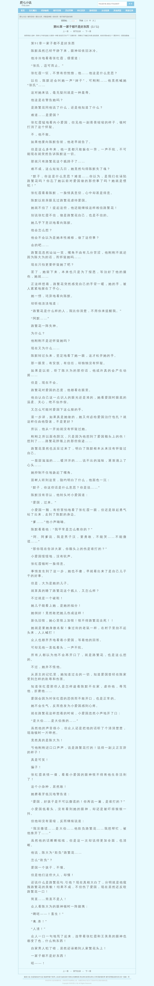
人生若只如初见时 (61, 977)
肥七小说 (23, 17)
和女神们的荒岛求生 (87, 977)
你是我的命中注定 (37, 977)
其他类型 (117, 11)
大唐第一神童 (53, 35)
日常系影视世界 (99, 977)
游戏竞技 (93, 11)
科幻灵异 (81, 11)
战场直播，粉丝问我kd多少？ (103, 35)
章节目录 (77, 31)
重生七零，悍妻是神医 (43, 17)
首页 (23, 11)
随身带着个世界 (49, 977)
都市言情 (57, 11)
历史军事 (69, 11)
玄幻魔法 (33, 11)
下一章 (88, 31)
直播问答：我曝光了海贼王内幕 (81, 35)
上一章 (66, 31)
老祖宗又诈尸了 (64, 35)
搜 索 (130, 4)
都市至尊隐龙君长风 (113, 977)
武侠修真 (45, 11)
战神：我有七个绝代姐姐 (40, 35)
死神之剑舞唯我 (73, 977)
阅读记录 (129, 11)
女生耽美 (105, 11)
